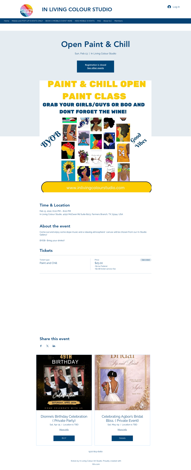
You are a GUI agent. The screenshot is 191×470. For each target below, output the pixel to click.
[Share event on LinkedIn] (54, 346)
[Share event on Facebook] (41, 346)
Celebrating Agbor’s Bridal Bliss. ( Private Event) (122, 418)
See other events (95, 68)
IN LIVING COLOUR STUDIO (77, 9)
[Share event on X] (47, 346)
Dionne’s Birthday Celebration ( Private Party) (64, 418)
